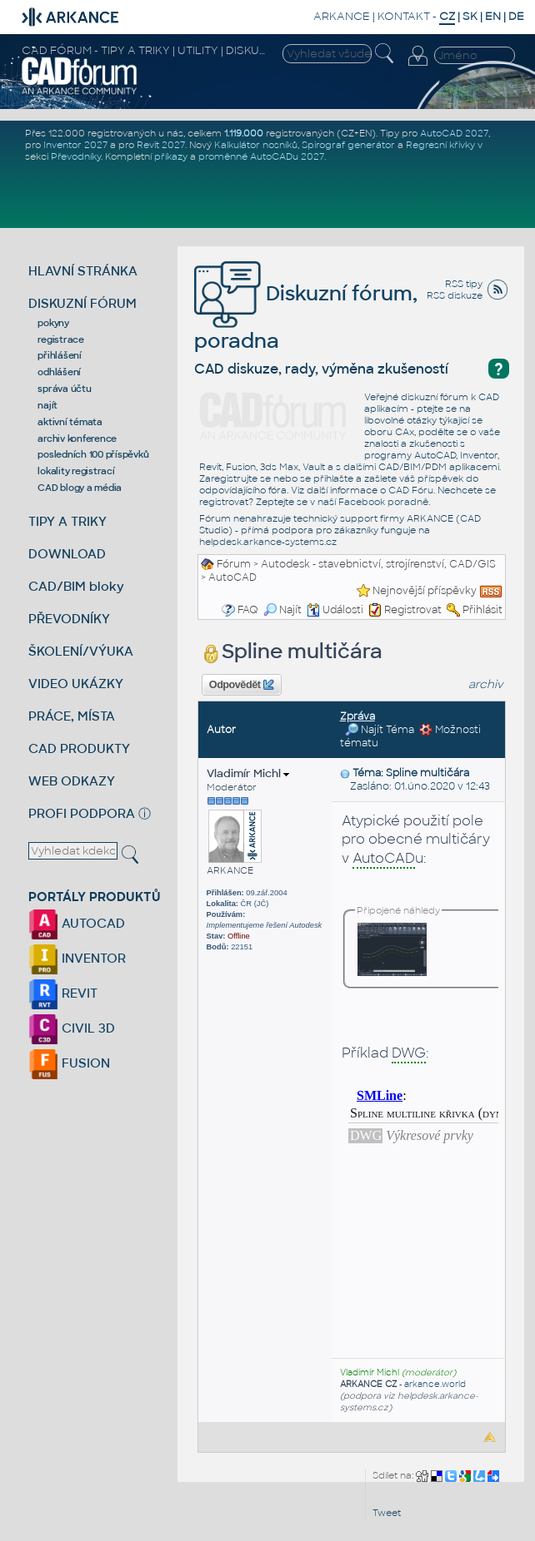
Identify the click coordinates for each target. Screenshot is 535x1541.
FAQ (248, 610)
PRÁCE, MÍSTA (71, 716)
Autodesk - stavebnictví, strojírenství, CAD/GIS (378, 564)
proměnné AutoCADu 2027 (261, 156)
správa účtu (64, 388)
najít (48, 405)
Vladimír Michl (248, 773)
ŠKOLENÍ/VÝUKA (80, 651)
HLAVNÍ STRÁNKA (83, 271)
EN (493, 16)
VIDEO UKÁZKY (75, 683)
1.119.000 (243, 133)
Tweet (386, 1513)
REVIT (63, 993)
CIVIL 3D (71, 1028)
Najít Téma (379, 729)
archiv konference (77, 438)
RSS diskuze (454, 295)
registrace (61, 339)
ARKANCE (341, 16)
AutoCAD (232, 577)
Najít (282, 610)
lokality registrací (76, 471)
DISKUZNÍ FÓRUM (82, 303)
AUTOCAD (76, 923)
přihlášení (60, 355)
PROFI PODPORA (81, 813)
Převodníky (76, 156)
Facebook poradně (383, 502)
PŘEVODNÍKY (69, 619)
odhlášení (59, 372)
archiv (485, 684)
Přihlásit (482, 610)
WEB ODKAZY (71, 781)
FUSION (69, 1063)
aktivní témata (70, 422)
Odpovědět (242, 684)
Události (335, 610)
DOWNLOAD (67, 554)
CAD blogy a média (80, 487)
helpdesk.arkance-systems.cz (268, 542)
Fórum (234, 564)
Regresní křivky (440, 145)
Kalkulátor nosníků (256, 145)
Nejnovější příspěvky (424, 590)
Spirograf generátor (348, 145)
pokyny (53, 323)
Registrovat (413, 610)
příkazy (171, 156)
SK (470, 16)
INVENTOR (77, 958)
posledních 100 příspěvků (93, 454)
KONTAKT (404, 16)
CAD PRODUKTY (79, 748)
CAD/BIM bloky (76, 586)
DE (516, 16)
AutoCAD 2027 (454, 133)
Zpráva (357, 716)
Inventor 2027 (75, 145)
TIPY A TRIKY (67, 521)
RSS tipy (463, 284)
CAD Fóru (410, 490)
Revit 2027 (161, 145)
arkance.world (435, 1384)
